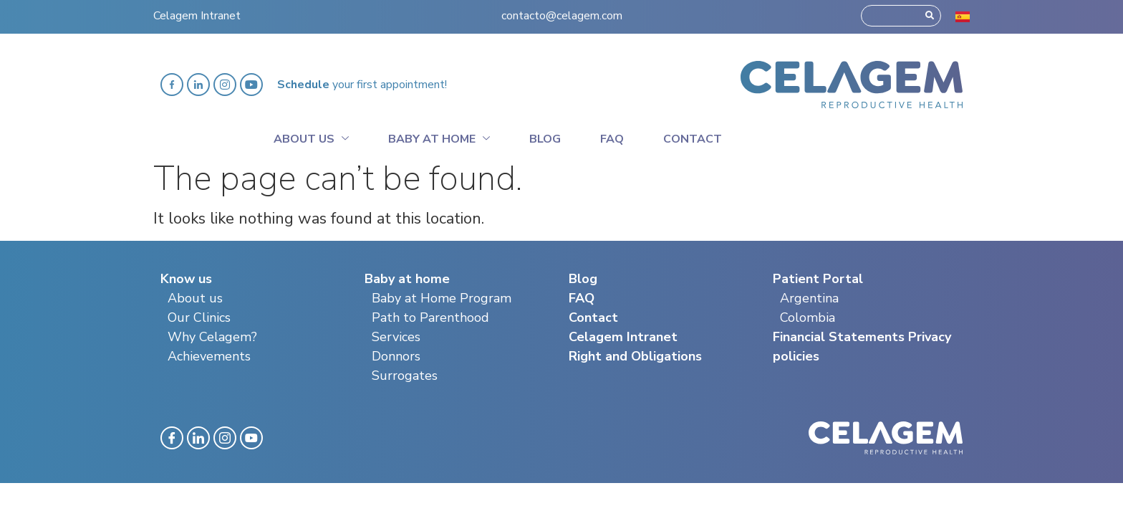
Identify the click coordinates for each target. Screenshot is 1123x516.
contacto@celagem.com (561, 12)
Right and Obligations (635, 356)
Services (396, 336)
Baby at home (439, 137)
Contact (692, 139)
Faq (612, 139)
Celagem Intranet (197, 12)
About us (195, 298)
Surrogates (405, 375)
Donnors (396, 356)
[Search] (929, 12)
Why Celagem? (212, 336)
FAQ (581, 298)
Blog (545, 139)
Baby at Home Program (441, 298)
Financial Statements (839, 336)
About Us (311, 137)
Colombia (807, 317)
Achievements (209, 356)
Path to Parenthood (430, 317)
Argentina (809, 298)
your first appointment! (362, 84)
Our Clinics (199, 317)
